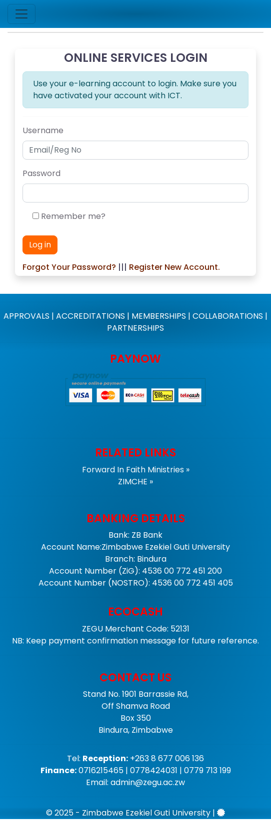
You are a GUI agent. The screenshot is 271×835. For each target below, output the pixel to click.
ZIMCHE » (135, 481)
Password (41, 173)
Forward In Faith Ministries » (136, 469)
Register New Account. (174, 267)
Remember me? (73, 216)
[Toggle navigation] (22, 14)
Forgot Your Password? (69, 267)
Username (43, 130)
